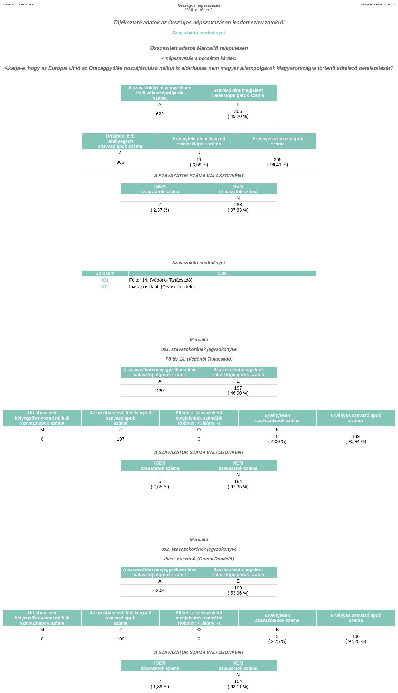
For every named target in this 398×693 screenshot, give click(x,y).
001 (105, 279)
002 (105, 286)
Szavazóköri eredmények (199, 32)
